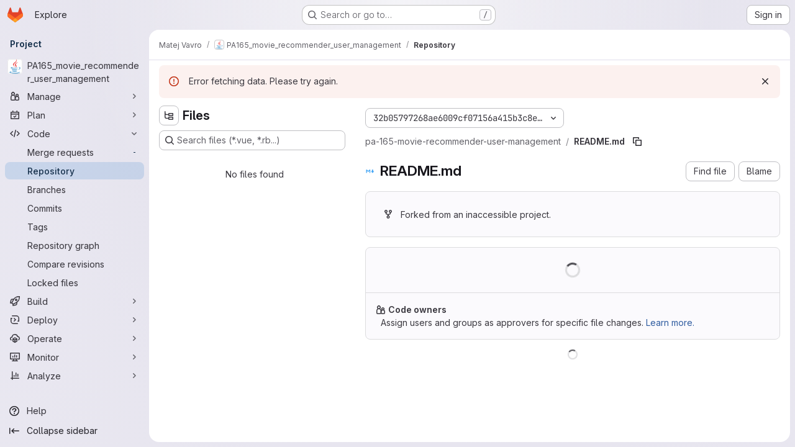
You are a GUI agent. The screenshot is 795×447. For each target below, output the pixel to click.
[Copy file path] (637, 141)
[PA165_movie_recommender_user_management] (74, 72)
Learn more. (670, 322)
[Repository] (74, 170)
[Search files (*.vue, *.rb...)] (252, 140)
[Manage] (74, 96)
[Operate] (74, 338)
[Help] (74, 411)
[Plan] (74, 115)
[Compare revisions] (74, 264)
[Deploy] (74, 319)
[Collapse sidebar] (74, 431)
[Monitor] (74, 357)
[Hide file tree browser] (169, 115)
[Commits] (74, 208)
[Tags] (74, 226)
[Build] (74, 301)
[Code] (74, 133)
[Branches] (74, 189)
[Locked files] (74, 282)
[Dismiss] (765, 81)
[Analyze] (74, 375)
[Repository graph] (74, 245)
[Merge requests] (74, 152)
